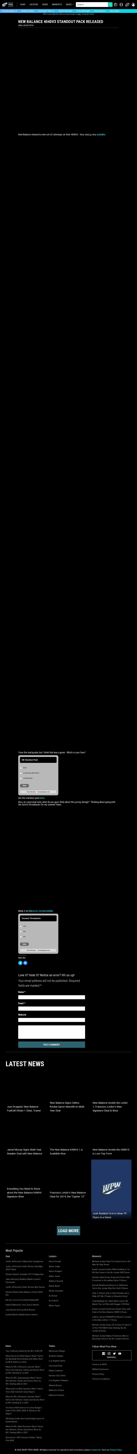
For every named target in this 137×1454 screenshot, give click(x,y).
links (79, 14)
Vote (24, 785)
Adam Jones (54, 1276)
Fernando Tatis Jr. (46, 11)
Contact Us (96, 1450)
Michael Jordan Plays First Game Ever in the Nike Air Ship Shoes (111, 1263)
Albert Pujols (54, 1305)
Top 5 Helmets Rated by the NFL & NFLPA (24, 1351)
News (45, 4)
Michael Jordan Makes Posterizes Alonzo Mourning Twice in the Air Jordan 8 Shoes (110, 1337)
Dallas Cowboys (56, 1370)
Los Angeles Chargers (58, 1380)
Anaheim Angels (56, 1356)
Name (21, 992)
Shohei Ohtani (27, 11)
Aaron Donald (55, 1261)
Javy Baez (114, 11)
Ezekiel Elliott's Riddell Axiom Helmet (21, 1314)
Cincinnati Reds (55, 1366)
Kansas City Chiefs (57, 1375)
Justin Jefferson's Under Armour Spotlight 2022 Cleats (24, 1268)
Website (22, 1014)
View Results (31, 792)
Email (21, 1003)
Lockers (33, 4)
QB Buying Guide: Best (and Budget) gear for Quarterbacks (25, 1420)
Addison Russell (56, 1281)
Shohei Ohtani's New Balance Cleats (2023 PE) (24, 1293)
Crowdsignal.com (44, 792)
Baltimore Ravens (56, 1395)
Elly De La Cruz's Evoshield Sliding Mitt (22, 1300)
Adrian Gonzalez (56, 1291)
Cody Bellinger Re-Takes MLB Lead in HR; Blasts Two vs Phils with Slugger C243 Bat (110, 1302)
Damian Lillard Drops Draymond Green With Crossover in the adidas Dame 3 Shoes (111, 1279)
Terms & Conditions (101, 1379)
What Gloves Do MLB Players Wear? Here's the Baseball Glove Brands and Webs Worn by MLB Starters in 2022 (24, 1359)
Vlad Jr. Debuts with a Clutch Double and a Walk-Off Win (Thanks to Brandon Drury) (110, 1294)
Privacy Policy (98, 1374)
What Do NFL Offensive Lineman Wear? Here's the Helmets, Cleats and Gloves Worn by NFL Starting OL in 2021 (25, 1370)
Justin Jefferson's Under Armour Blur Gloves (25, 1287)
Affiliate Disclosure (100, 1369)
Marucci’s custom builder (41, 910)
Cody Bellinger (83, 11)
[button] (133, 4)
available (101, 134)
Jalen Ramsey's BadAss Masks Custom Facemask (23, 1280)
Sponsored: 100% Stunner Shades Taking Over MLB (23, 1439)
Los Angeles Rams (57, 1361)
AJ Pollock (53, 1300)
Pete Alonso (100, 11)
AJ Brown (53, 1296)
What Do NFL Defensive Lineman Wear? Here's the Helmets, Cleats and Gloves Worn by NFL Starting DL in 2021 (25, 1399)
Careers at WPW (99, 1364)
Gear (22, 4)
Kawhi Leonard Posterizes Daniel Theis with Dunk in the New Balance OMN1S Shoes (111, 1310)
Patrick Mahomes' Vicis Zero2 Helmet (22, 1305)
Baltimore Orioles (56, 1390)
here (42, 798)
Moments (57, 4)
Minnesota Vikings (57, 1351)
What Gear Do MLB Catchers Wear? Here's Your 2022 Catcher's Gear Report (24, 1390)
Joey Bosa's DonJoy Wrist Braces (20, 1310)
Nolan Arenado (65, 11)
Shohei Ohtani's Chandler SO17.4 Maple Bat (24, 1274)
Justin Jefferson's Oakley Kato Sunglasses (24, 1261)
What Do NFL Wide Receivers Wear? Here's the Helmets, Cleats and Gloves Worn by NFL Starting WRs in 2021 (24, 1429)
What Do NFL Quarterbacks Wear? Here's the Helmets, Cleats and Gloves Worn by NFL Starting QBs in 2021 (24, 1381)
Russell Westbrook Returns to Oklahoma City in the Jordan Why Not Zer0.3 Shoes (110, 1287)
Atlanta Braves (55, 1385)
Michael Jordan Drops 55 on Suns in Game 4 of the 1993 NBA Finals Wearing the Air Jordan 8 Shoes (111, 1328)
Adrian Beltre (54, 1286)
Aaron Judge (54, 1266)
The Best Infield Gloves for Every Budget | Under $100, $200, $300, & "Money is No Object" (24, 1410)
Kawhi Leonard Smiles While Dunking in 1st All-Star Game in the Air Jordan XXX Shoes (111, 1271)
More (69, 4)
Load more (68, 1230)
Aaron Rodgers (55, 1271)
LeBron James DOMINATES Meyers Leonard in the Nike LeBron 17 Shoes (111, 1318)
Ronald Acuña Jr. (9, 11)
